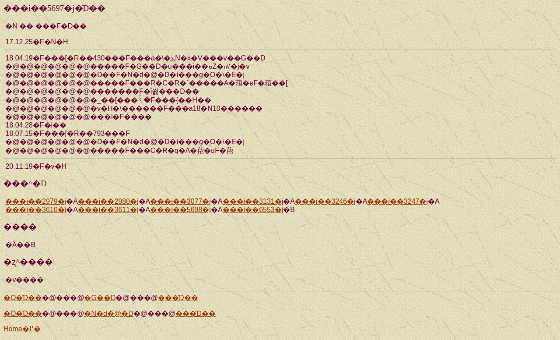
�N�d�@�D (108, 313)
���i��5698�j (180, 209)
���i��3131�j (253, 201)
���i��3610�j (35, 209)
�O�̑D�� (23, 297)
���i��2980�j (108, 201)
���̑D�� (178, 297)
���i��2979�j (35, 201)
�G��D (100, 297)
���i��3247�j (397, 201)
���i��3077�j (180, 201)
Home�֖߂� (22, 329)
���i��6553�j (253, 209)
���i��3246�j (325, 201)
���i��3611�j (108, 209)
